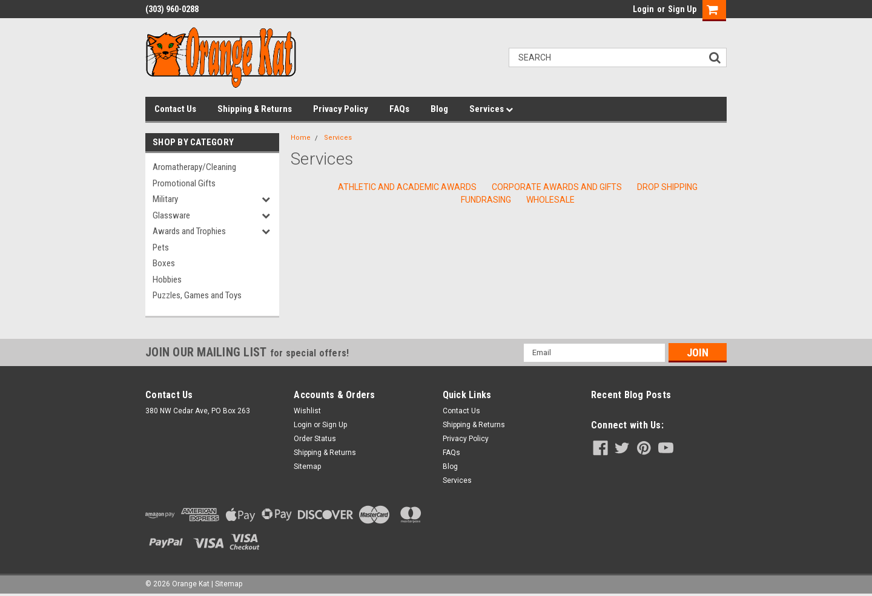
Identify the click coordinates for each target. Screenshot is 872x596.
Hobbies (167, 279)
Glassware (171, 215)
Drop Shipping (667, 187)
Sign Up (682, 9)
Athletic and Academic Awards (407, 187)
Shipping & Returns (254, 108)
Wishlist (307, 411)
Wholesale (550, 200)
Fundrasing (486, 200)
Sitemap (307, 466)
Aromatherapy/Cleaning (194, 167)
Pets (161, 247)
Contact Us (175, 108)
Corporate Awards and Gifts (557, 187)
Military (165, 199)
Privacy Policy (340, 108)
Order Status (315, 438)
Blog (439, 108)
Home (301, 138)
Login (643, 9)
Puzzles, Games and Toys (197, 295)
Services (491, 108)
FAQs (399, 108)
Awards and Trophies (189, 231)
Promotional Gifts (184, 183)
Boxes (164, 263)
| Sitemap (226, 584)
